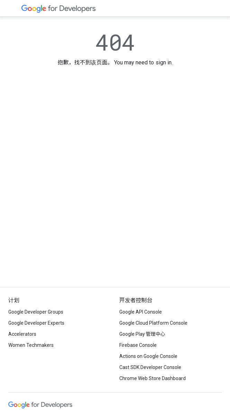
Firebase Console (138, 345)
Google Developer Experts (36, 323)
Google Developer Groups (35, 312)
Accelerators (22, 334)
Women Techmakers (31, 345)
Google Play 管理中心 (142, 334)
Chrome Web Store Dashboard (152, 378)
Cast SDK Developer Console (150, 367)
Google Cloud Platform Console (153, 323)
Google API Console (140, 312)
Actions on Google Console (148, 356)
